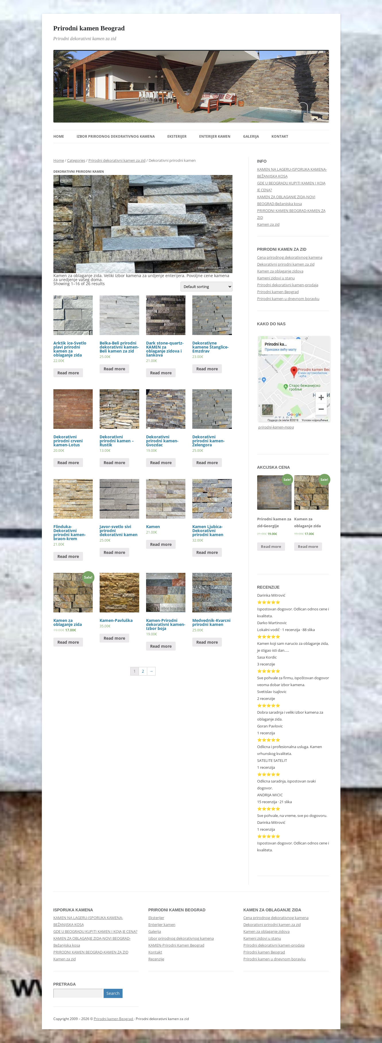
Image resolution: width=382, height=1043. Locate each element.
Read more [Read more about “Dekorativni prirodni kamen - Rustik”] (114, 462)
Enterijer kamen (214, 136)
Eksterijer (177, 136)
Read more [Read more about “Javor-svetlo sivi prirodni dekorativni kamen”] (114, 552)
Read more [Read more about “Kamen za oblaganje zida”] (68, 642)
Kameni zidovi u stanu (276, 278)
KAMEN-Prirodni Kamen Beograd (176, 945)
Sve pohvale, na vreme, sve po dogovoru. (292, 815)
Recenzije (156, 959)
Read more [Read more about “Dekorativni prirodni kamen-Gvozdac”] (161, 462)
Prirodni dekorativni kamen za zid (117, 160)
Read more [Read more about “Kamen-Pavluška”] (114, 638)
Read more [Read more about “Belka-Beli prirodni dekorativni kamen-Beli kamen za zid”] (114, 368)
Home (58, 136)
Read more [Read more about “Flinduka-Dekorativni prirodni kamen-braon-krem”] (68, 556)
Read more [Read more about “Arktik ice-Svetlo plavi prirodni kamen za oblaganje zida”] (68, 372)
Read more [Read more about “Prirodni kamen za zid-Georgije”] (271, 546)
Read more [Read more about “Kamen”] (161, 544)
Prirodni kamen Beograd (89, 28)
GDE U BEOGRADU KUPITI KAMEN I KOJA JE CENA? (95, 931)
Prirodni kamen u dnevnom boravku (288, 298)
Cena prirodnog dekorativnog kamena (289, 257)
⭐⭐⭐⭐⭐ (268, 705)
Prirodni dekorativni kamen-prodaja (287, 284)
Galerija (251, 136)
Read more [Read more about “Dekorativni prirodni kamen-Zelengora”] (207, 462)
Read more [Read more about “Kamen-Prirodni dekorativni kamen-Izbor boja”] (161, 646)
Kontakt (280, 136)
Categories (76, 160)
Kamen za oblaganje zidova (280, 271)
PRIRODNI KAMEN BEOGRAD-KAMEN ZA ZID (90, 952)
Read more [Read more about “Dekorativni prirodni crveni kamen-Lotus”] (68, 462)
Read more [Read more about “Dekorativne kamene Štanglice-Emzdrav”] (207, 368)
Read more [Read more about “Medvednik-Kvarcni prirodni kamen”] (207, 642)
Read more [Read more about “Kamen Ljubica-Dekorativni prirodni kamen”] (207, 552)
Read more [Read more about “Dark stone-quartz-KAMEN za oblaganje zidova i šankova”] (161, 372)
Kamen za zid (268, 224)
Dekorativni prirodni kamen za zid (286, 264)
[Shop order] (206, 286)
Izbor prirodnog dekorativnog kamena (116, 136)
